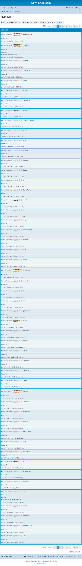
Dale (24, 491)
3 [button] (63, 26)
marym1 (25, 259)
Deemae (26, 301)
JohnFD (26, 45)
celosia (25, 321)
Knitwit (25, 90)
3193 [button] (76, 26)
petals (25, 506)
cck (24, 180)
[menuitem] (13, 7)
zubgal (25, 220)
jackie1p (25, 130)
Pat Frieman (27, 451)
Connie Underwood (29, 120)
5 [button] (69, 26)
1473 (7, 395)
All (13, 22)
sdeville (25, 239)
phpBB (34, 561)
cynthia (25, 150)
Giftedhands (27, 70)
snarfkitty (26, 60)
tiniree (25, 80)
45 (7, 114)
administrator (27, 34)
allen (24, 441)
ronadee (25, 350)
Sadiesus (26, 402)
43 (7, 203)
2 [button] (60, 26)
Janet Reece (27, 190)
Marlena (25, 391)
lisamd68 (26, 481)
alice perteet (27, 471)
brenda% (26, 370)
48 (7, 465)
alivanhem (26, 411)
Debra (25, 170)
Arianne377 (26, 330)
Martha (25, 340)
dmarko (25, 380)
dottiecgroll (26, 100)
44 (7, 274)
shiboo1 (25, 281)
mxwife (25, 200)
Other (60, 22)
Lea (24, 535)
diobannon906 (27, 230)
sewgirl (25, 110)
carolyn (25, 160)
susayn (25, 421)
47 (7, 49)
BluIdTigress (27, 431)
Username (4, 30)
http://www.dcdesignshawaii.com (11, 499)
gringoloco (26, 311)
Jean (24, 249)
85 (7, 324)
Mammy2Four (27, 525)
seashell (25, 210)
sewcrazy (26, 360)
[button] (53, 26)
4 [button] (66, 26)
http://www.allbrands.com (9, 54)
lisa (24, 461)
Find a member (6, 22)
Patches (25, 291)
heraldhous (26, 516)
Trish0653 (26, 270)
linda (24, 140)
